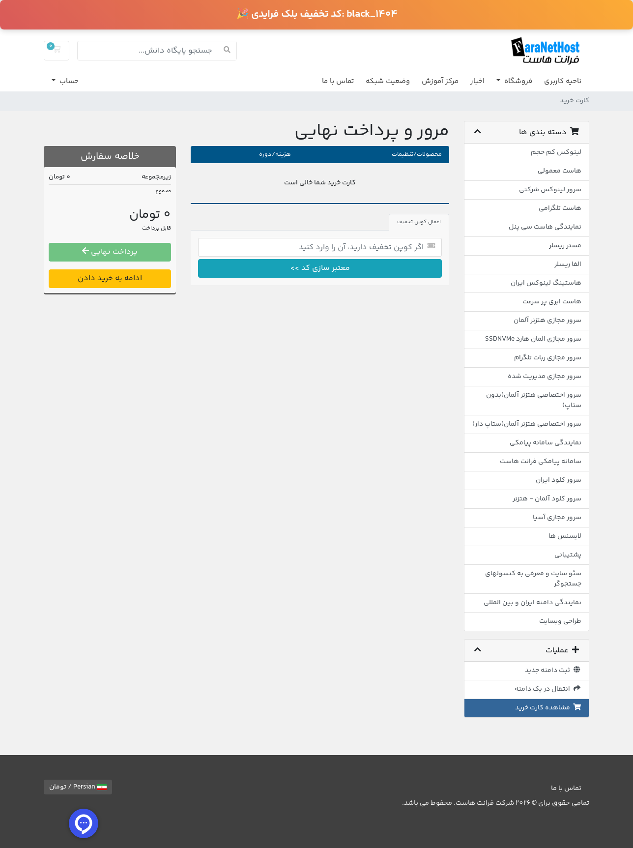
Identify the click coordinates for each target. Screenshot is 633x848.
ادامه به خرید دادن (110, 278)
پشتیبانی (567, 555)
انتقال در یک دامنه (548, 689)
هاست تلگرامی (560, 208)
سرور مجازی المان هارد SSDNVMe (533, 339)
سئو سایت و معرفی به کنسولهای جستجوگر (533, 578)
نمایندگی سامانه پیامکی (545, 443)
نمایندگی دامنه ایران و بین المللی (532, 602)
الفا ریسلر (567, 264)
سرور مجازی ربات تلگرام (547, 357)
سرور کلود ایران (558, 480)
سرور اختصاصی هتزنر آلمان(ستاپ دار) (526, 424)
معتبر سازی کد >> (320, 268)
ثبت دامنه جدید (553, 670)
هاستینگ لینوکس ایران (546, 283)
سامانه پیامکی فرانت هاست (540, 461)
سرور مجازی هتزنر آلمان (547, 320)
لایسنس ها (564, 536)
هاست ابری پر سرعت (551, 301)
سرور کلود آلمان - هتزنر (547, 499)
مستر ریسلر (565, 245)
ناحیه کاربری (562, 81)
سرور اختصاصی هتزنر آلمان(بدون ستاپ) (533, 400)
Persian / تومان (78, 787)
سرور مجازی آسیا (557, 517)
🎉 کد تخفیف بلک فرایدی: (316, 14)
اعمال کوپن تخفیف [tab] (419, 222)
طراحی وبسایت (560, 621)
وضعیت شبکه (388, 81)
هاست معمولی (559, 171)
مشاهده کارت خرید (548, 707)
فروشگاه (517, 81)
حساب (68, 81)
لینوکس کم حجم (556, 152)
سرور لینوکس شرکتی (550, 189)
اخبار (477, 81)
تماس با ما (338, 81)
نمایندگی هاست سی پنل (545, 227)
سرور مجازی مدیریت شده (544, 376)
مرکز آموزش (440, 81)
